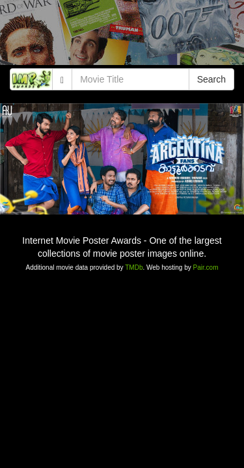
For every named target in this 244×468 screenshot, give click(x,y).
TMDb (133, 267)
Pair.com (206, 267)
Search (211, 79)
